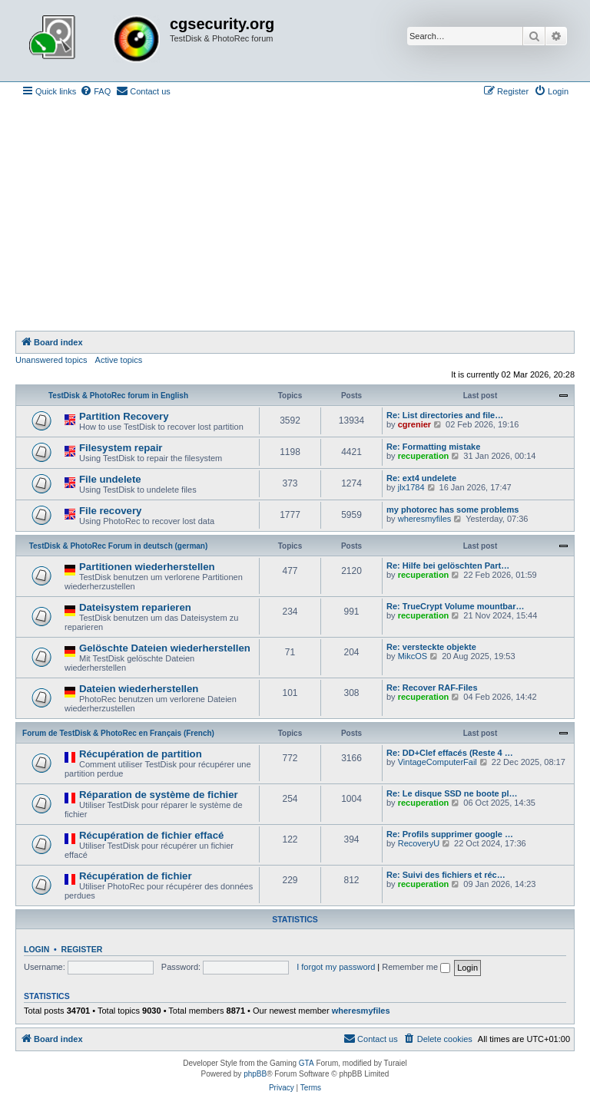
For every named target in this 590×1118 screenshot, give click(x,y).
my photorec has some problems (452, 509)
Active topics (119, 359)
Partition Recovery (124, 416)
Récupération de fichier (135, 876)
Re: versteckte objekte (431, 646)
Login (36, 949)
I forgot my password (336, 966)
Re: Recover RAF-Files (432, 687)
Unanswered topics (51, 359)
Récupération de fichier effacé (151, 835)
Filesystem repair (121, 447)
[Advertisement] (295, 215)
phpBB (255, 1074)
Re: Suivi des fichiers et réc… (445, 874)
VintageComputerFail (437, 762)
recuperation (423, 455)
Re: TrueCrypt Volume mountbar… (455, 606)
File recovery (110, 510)
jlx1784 (411, 487)
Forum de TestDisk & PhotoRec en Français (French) (118, 733)
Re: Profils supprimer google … (449, 834)
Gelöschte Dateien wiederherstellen (164, 648)
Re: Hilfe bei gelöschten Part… (447, 565)
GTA (306, 1063)
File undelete (110, 479)
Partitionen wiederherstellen (147, 566)
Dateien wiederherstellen (138, 688)
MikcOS (413, 656)
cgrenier (414, 424)
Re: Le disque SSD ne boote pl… (452, 793)
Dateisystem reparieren (135, 607)
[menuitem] (95, 91)
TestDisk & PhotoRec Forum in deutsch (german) (118, 546)
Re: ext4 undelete (421, 478)
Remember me (416, 966)
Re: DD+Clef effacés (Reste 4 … (449, 752)
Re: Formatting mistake (433, 446)
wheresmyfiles (425, 518)
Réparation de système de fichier (158, 794)
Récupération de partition (140, 754)
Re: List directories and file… (444, 415)
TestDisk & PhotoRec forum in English (118, 395)
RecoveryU (418, 843)
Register (82, 949)
